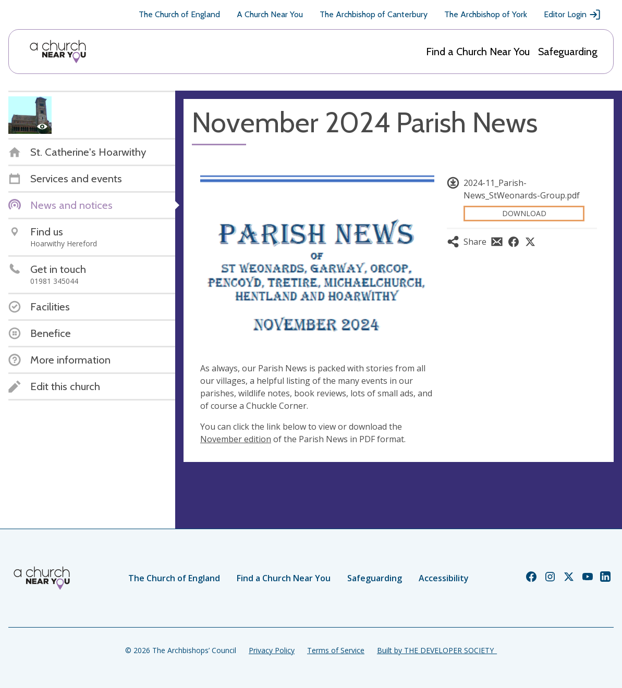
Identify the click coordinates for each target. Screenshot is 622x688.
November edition (235, 439)
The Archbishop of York (485, 14)
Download (524, 213)
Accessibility (444, 578)
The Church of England (179, 14)
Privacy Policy (272, 650)
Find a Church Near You (478, 51)
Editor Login (572, 14)
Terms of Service (335, 650)
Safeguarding (567, 51)
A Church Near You (270, 14)
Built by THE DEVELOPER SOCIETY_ (437, 650)
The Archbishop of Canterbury (374, 14)
